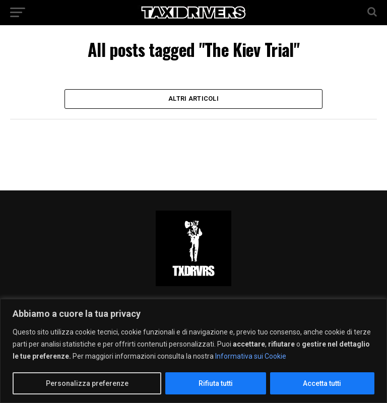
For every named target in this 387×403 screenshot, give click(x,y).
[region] (193, 351)
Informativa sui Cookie (250, 356)
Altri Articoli (193, 100)
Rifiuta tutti (216, 383)
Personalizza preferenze (87, 383)
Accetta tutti (322, 383)
